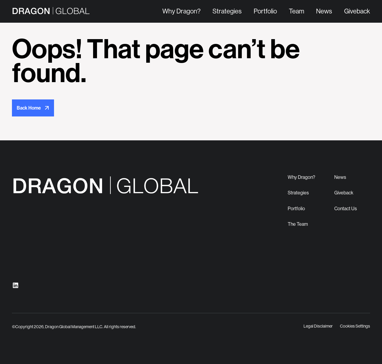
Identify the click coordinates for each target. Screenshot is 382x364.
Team (296, 11)
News (324, 11)
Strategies (227, 11)
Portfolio (265, 11)
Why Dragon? (181, 11)
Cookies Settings (355, 326)
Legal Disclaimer (318, 326)
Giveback (357, 11)
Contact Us (345, 208)
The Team (298, 224)
